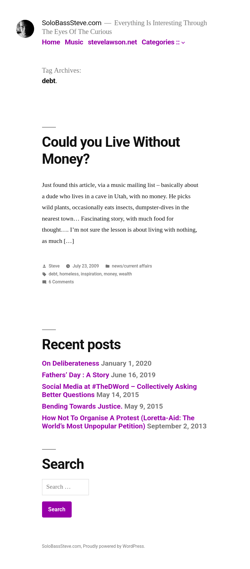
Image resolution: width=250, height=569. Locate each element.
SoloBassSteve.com (72, 23)
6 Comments (61, 281)
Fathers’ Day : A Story (75, 375)
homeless (69, 274)
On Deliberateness (70, 363)
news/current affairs (132, 266)
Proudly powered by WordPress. (114, 546)
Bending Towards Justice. (82, 406)
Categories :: (161, 42)
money (110, 274)
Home (51, 42)
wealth (125, 274)
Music (74, 42)
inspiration (91, 274)
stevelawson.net (112, 42)
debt (53, 274)
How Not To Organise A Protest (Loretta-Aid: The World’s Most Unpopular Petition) (118, 422)
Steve (54, 266)
